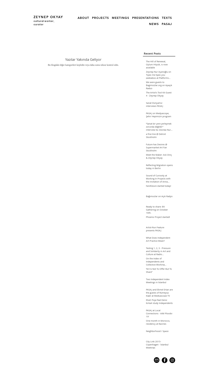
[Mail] (156, 360)
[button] (100, 18)
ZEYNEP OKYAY (48, 17)
